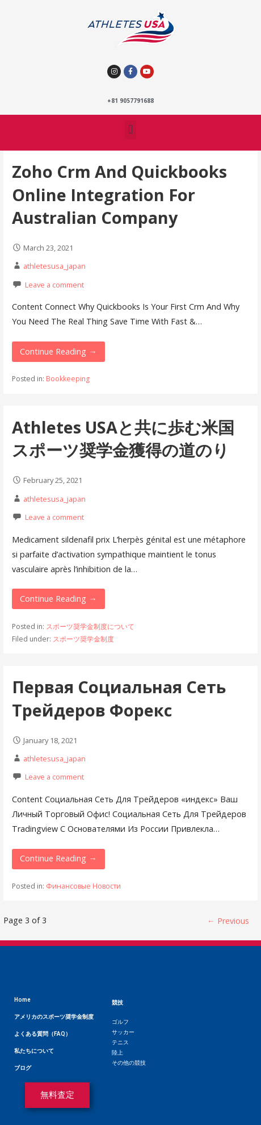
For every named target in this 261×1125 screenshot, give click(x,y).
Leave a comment (54, 285)
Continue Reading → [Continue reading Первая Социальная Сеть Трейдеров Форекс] (58, 858)
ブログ (22, 1068)
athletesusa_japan (54, 266)
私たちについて (34, 1051)
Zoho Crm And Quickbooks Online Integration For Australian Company (119, 194)
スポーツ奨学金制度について (90, 626)
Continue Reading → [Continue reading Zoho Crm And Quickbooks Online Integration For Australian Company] (58, 351)
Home (22, 1000)
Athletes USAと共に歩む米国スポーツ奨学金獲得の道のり (123, 438)
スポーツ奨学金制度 (83, 639)
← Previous (228, 920)
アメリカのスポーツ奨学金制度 (54, 1017)
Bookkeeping (68, 379)
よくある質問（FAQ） (42, 1034)
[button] (130, 129)
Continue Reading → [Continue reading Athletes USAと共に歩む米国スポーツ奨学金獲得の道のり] (58, 598)
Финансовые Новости (83, 886)
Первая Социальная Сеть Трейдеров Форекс (119, 698)
